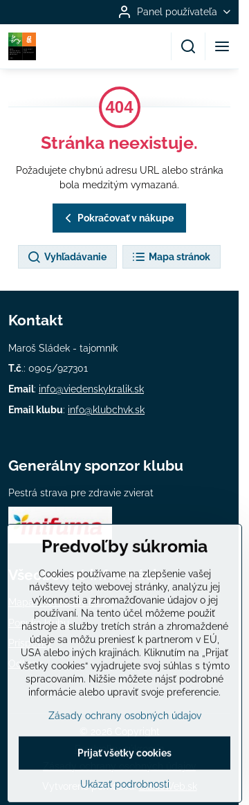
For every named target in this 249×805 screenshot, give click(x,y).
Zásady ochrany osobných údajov (124, 750)
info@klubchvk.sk (106, 409)
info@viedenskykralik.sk (91, 389)
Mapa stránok (170, 257)
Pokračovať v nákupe (117, 218)
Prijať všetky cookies (124, 787)
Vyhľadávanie (67, 257)
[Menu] (222, 46)
